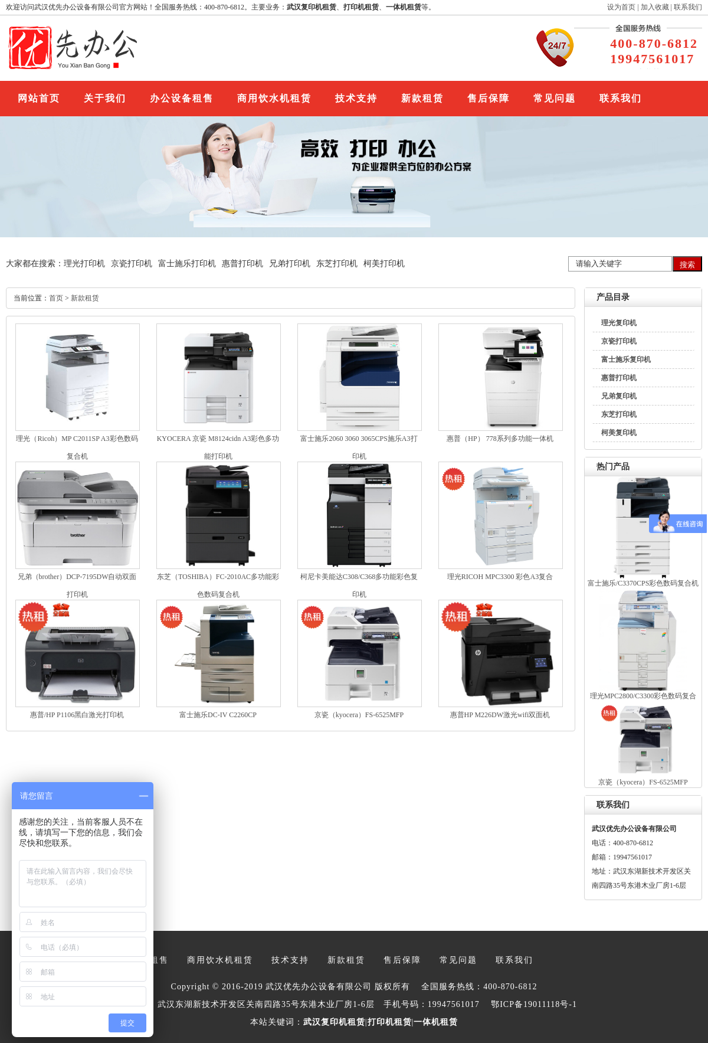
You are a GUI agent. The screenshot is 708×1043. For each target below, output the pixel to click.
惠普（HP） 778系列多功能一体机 (500, 438)
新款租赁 (85, 298)
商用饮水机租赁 (220, 960)
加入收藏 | (655, 7)
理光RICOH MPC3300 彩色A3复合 (500, 577)
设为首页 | (621, 7)
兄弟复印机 (619, 396)
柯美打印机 (384, 263)
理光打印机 (84, 263)
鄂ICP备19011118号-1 (534, 1004)
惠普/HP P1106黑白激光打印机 (77, 715)
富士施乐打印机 (187, 263)
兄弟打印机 (289, 263)
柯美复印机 (619, 433)
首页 (56, 298)
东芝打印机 (337, 263)
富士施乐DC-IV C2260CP (218, 715)
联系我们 (687, 7)
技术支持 (290, 960)
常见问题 (458, 960)
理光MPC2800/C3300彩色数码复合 (643, 696)
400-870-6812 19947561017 (654, 51)
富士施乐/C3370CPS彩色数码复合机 (643, 583)
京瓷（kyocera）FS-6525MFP (642, 782)
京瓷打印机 (131, 263)
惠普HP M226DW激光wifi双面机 (500, 715)
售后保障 (402, 960)
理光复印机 (619, 323)
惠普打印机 (242, 263)
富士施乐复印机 (626, 359)
